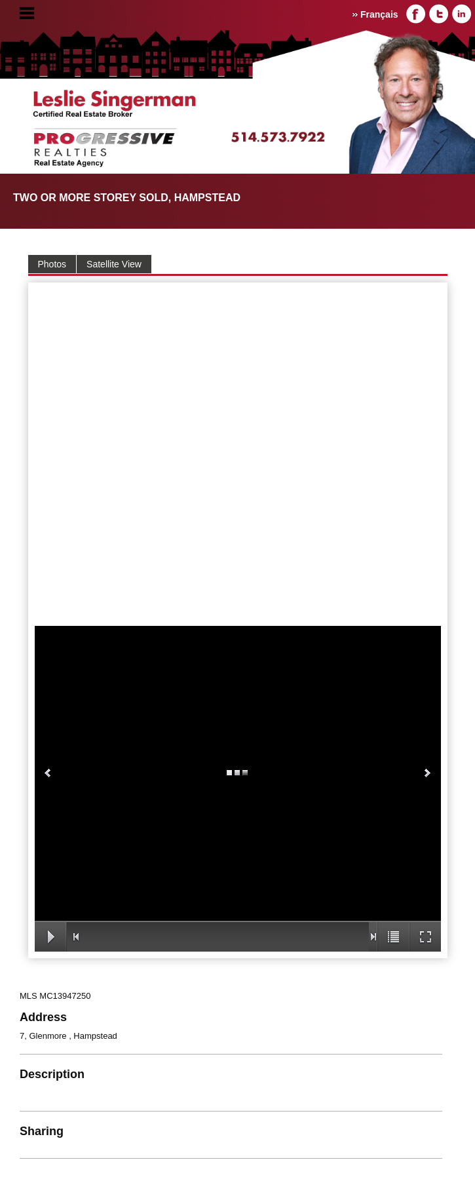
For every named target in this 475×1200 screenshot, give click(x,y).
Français (379, 14)
